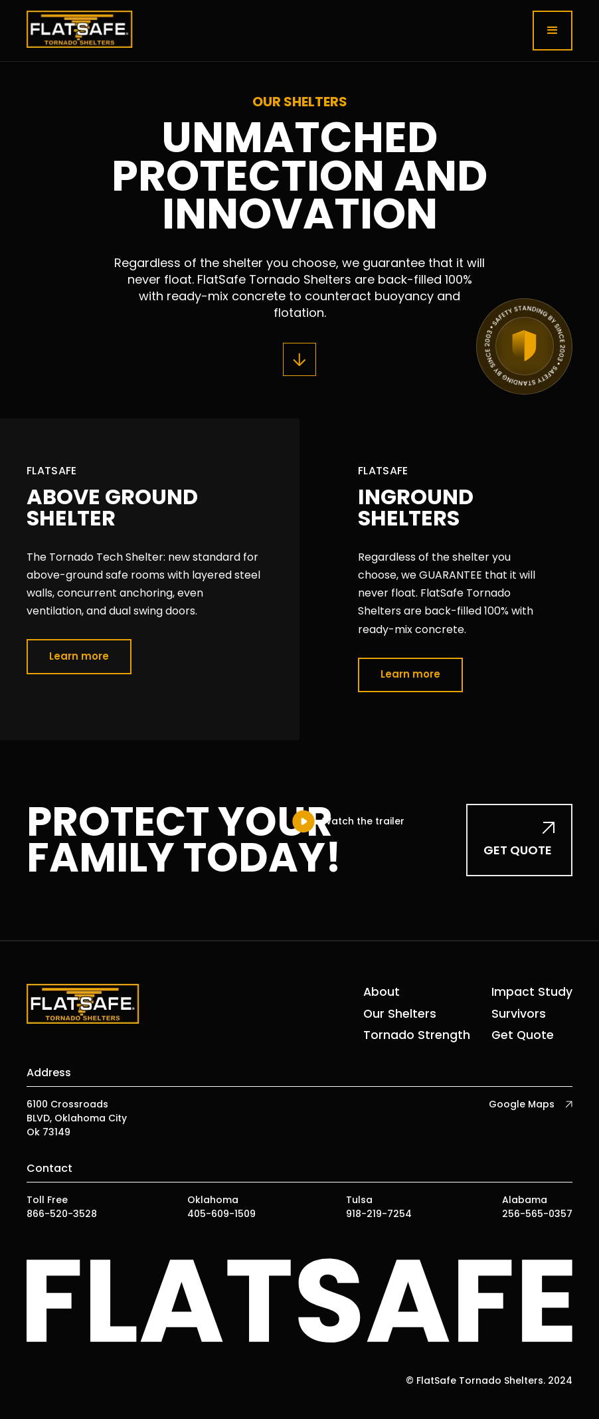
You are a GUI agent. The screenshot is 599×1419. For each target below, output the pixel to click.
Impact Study (531, 992)
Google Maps (522, 1104)
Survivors (518, 1014)
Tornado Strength (416, 1035)
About (381, 992)
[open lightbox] (347, 821)
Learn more (79, 656)
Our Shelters (399, 1014)
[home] (80, 30)
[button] (552, 30)
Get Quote (522, 1035)
